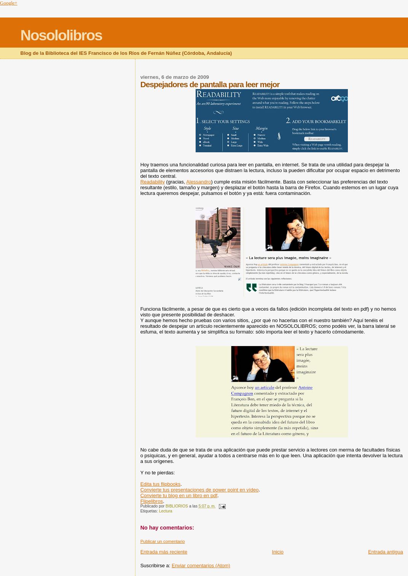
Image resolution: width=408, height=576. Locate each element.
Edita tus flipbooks (160, 484)
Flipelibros (151, 501)
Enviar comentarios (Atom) (201, 565)
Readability (152, 182)
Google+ (9, 3)
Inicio (278, 552)
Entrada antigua (385, 552)
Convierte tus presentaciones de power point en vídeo (199, 490)
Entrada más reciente (164, 552)
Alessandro (198, 182)
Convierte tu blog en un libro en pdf (178, 495)
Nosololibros (61, 35)
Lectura (165, 511)
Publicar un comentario (162, 541)
